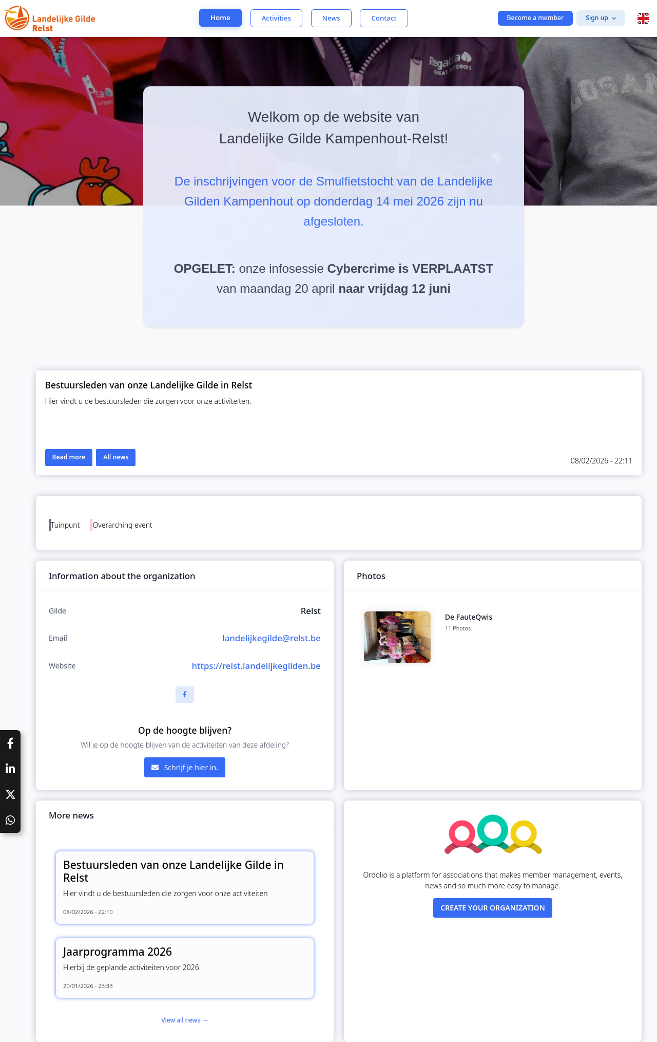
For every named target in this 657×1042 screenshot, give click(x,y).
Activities (276, 18)
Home (220, 17)
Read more (69, 457)
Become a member (535, 17)
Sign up (597, 17)
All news (115, 457)
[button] (643, 18)
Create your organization (492, 908)
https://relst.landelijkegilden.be (256, 666)
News (331, 18)
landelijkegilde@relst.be (271, 638)
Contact (383, 18)
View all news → (184, 1020)
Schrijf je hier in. (184, 767)
